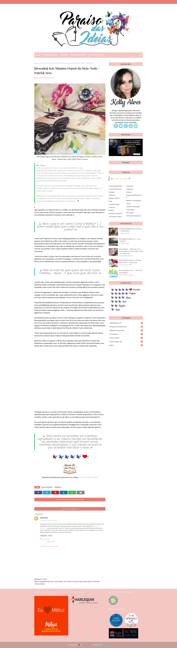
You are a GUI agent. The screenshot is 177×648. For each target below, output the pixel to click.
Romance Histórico (116, 213)
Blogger (106, 645)
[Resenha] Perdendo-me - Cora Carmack (129, 240)
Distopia (112, 192)
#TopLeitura (126, 334)
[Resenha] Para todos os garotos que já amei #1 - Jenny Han (130, 261)
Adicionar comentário (49, 546)
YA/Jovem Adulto (115, 217)
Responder (44, 536)
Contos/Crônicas (115, 189)
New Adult (130, 213)
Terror (128, 204)
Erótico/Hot (130, 210)
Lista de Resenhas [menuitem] (51, 55)
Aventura (129, 186)
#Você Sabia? (126, 338)
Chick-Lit (112, 207)
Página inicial (39, 63)
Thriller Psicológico (133, 207)
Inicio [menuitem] (38, 55)
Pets (110, 201)
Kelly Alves (39, 78)
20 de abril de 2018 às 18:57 (49, 520)
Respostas (45, 539)
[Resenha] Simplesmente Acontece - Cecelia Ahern (130, 230)
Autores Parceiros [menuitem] (78, 55)
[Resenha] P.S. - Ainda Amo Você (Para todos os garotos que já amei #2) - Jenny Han (131, 251)
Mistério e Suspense (133, 200)
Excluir (50, 536)
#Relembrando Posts (126, 330)
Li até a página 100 (126, 342)
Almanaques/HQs (115, 186)
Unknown (44, 518)
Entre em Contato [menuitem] (96, 55)
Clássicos (129, 189)
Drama (128, 192)
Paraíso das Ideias (121, 179)
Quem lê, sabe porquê (88, 477)
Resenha (48, 63)
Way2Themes (86, 645)
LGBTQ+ (111, 210)
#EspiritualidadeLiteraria (126, 327)
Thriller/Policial (114, 204)
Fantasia (112, 195)
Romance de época (133, 216)
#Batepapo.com (126, 323)
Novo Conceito (47, 487)
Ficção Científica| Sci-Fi (134, 196)
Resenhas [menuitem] (64, 55)
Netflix (126, 345)
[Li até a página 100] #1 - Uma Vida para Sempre (130, 271)
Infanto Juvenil (114, 198)
